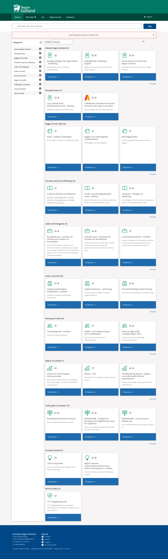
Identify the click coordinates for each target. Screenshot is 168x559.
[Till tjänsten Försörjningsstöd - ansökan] (59, 331)
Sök (150, 26)
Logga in (148, 17)
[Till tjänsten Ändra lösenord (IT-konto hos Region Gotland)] (138, 61)
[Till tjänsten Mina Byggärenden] (130, 136)
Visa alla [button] (153, 83)
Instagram (46, 542)
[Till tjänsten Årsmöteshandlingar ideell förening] (138, 288)
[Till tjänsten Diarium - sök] (90, 373)
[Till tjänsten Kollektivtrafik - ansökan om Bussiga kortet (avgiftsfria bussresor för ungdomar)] (100, 420)
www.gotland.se (19, 544)
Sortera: (48, 42)
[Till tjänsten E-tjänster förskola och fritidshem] (62, 193)
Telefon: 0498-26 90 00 (20, 537)
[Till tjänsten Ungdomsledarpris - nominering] (98, 288)
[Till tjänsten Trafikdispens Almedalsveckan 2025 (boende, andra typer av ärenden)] (100, 103)
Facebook (46, 537)
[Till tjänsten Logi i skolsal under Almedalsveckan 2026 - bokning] (63, 103)
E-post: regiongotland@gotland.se (23, 539)
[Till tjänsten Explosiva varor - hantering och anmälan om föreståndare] (100, 237)
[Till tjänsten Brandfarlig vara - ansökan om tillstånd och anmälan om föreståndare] (63, 238)
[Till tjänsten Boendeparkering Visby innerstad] (62, 418)
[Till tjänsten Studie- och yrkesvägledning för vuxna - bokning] (100, 194)
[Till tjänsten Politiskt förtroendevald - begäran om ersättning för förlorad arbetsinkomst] (138, 375)
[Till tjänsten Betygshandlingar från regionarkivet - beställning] (63, 61)
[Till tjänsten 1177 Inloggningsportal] (57, 501)
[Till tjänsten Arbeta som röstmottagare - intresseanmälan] (63, 374)
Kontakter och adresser (21, 542)
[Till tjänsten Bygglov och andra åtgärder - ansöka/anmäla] (100, 137)
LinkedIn (46, 539)
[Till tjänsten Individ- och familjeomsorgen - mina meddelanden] (100, 332)
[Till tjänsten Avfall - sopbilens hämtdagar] (60, 136)
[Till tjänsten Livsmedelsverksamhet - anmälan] (137, 236)
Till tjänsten (52, 77)
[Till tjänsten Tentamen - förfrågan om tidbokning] (138, 194)
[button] (41, 42)
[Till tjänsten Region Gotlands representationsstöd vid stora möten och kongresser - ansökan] (100, 465)
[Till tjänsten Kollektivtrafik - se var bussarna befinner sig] (138, 419)
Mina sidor (31, 17)
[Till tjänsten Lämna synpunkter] (56, 462)
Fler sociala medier (49, 545)
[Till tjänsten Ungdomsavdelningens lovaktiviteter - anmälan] (63, 289)
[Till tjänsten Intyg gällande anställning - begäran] (100, 61)
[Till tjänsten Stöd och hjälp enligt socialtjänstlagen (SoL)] (138, 332)
